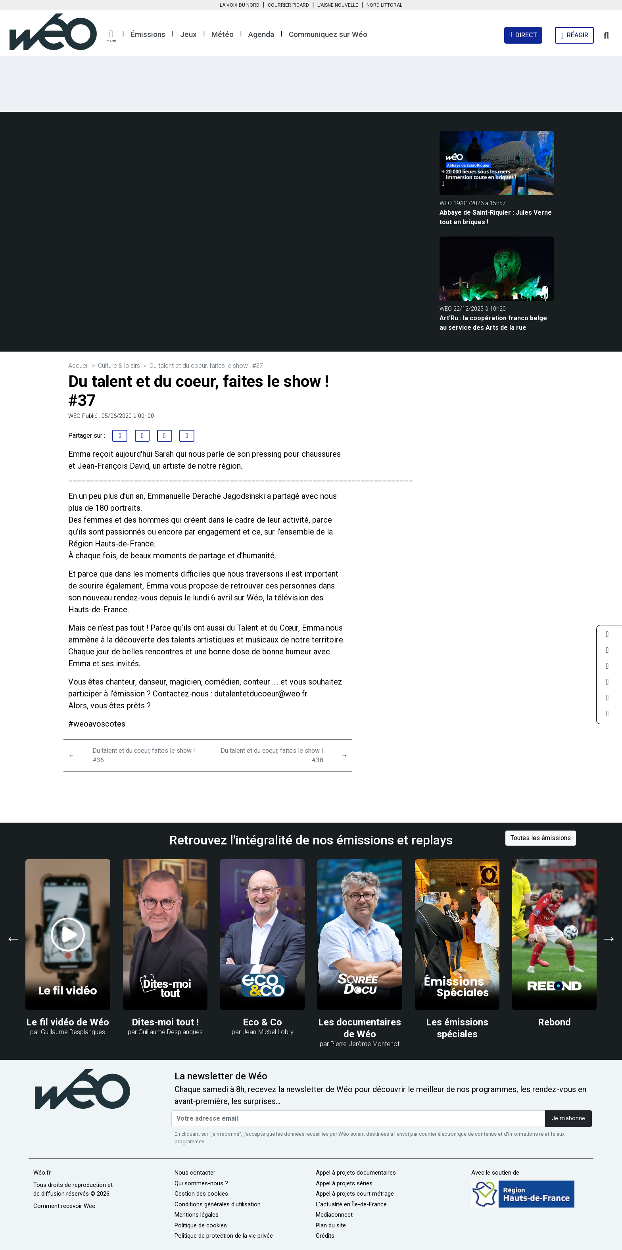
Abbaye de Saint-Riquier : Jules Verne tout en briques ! (496, 217)
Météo (222, 34)
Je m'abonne (568, 1118)
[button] (111, 36)
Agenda (261, 34)
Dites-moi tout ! (165, 1022)
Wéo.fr (42, 1172)
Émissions (148, 34)
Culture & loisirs (119, 365)
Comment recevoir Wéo (64, 1206)
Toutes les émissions (541, 838)
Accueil (78, 365)
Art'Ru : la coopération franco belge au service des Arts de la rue (493, 322)
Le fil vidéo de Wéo (67, 1022)
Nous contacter (195, 1172)
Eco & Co (262, 1022)
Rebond (554, 1022)
